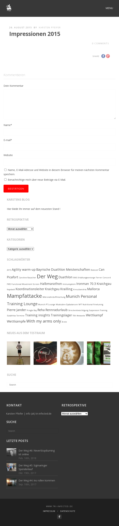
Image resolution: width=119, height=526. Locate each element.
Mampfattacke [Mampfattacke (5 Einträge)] (24, 295)
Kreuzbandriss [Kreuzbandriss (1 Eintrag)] (79, 289)
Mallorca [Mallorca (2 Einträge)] (93, 289)
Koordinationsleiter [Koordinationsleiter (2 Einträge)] (30, 289)
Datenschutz (67, 511)
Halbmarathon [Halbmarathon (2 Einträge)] (51, 283)
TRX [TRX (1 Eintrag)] (74, 315)
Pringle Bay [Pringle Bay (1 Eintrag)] (32, 310)
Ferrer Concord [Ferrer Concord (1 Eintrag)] (103, 277)
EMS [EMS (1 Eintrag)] (75, 277)
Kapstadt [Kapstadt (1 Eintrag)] (11, 289)
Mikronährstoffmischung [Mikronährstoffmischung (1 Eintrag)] (54, 297)
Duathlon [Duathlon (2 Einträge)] (65, 277)
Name (8, 125)
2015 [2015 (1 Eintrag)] (9, 270)
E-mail (8, 140)
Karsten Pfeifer (50, 27)
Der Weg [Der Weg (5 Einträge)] (47, 276)
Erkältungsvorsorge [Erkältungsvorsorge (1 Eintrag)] (86, 277)
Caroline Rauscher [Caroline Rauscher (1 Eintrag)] (27, 277)
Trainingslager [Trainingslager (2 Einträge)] (61, 315)
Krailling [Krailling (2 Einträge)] (66, 289)
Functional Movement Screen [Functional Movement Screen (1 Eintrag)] (25, 284)
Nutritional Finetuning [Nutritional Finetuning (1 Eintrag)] (93, 304)
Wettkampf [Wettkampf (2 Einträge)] (94, 315)
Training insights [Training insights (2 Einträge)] (37, 315)
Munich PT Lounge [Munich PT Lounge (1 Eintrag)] (46, 304)
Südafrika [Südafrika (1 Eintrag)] (11, 315)
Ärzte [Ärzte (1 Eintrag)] (64, 322)
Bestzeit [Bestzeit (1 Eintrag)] (94, 270)
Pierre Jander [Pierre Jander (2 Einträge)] (16, 310)
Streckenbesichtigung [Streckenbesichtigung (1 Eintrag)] (78, 310)
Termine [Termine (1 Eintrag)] (20, 315)
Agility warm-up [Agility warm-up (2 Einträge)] (24, 269)
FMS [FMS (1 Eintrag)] (9, 284)
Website (8, 155)
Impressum (49, 511)
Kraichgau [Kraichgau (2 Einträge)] (52, 289)
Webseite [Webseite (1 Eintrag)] (81, 315)
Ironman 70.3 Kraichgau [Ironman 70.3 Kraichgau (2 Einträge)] (93, 283)
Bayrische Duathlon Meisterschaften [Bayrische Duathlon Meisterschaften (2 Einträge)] (63, 269)
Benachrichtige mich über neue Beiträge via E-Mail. (37, 179)
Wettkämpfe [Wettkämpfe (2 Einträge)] (16, 321)
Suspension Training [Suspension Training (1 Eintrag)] (98, 310)
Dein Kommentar (13, 85)
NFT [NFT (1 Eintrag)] (80, 304)
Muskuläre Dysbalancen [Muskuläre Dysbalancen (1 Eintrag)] (67, 304)
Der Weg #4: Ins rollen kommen (37, 480)
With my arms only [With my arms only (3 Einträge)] (43, 321)
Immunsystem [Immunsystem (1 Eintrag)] (69, 284)
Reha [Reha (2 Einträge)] (41, 310)
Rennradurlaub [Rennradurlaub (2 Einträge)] (56, 310)
